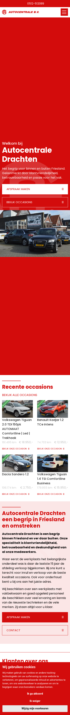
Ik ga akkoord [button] (35, 693)
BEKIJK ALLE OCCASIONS (19, 395)
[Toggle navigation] (64, 12)
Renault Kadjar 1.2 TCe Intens (50, 422)
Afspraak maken (18, 189)
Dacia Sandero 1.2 (15, 474)
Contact (13, 630)
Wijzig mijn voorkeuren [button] (35, 708)
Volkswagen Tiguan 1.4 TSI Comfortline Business (52, 478)
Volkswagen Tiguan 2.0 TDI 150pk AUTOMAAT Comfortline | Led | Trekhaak (17, 429)
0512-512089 (35, 3)
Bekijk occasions (19, 202)
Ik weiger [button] (35, 700)
